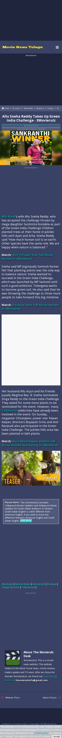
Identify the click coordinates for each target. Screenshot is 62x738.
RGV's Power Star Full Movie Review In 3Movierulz (27, 257)
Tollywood (9, 410)
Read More (49, 676)
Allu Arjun (8, 216)
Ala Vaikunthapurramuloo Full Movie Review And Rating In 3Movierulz (30, 443)
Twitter (9, 680)
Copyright (34, 723)
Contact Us (7, 723)
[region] (31, 20)
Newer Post (10, 697)
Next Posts (52, 697)
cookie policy (41, 732)
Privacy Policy (20, 723)
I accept (56, 736)
